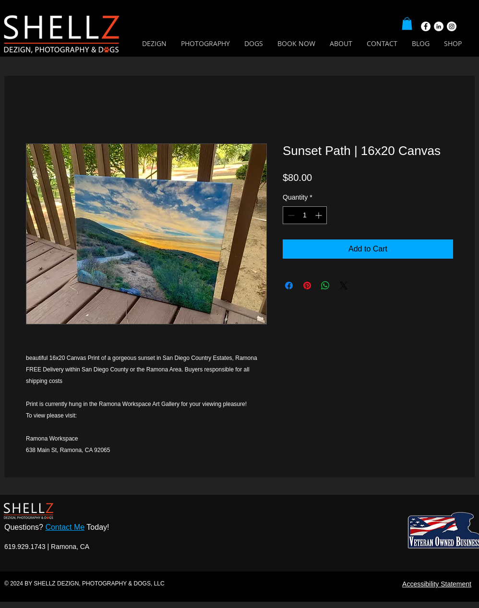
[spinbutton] (304, 215)
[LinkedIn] (438, 26)
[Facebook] (426, 26)
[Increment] (319, 215)
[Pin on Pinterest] (307, 285)
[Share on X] (343, 285)
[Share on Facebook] (289, 285)
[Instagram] (451, 26)
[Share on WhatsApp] (325, 285)
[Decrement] (290, 215)
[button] (407, 23)
